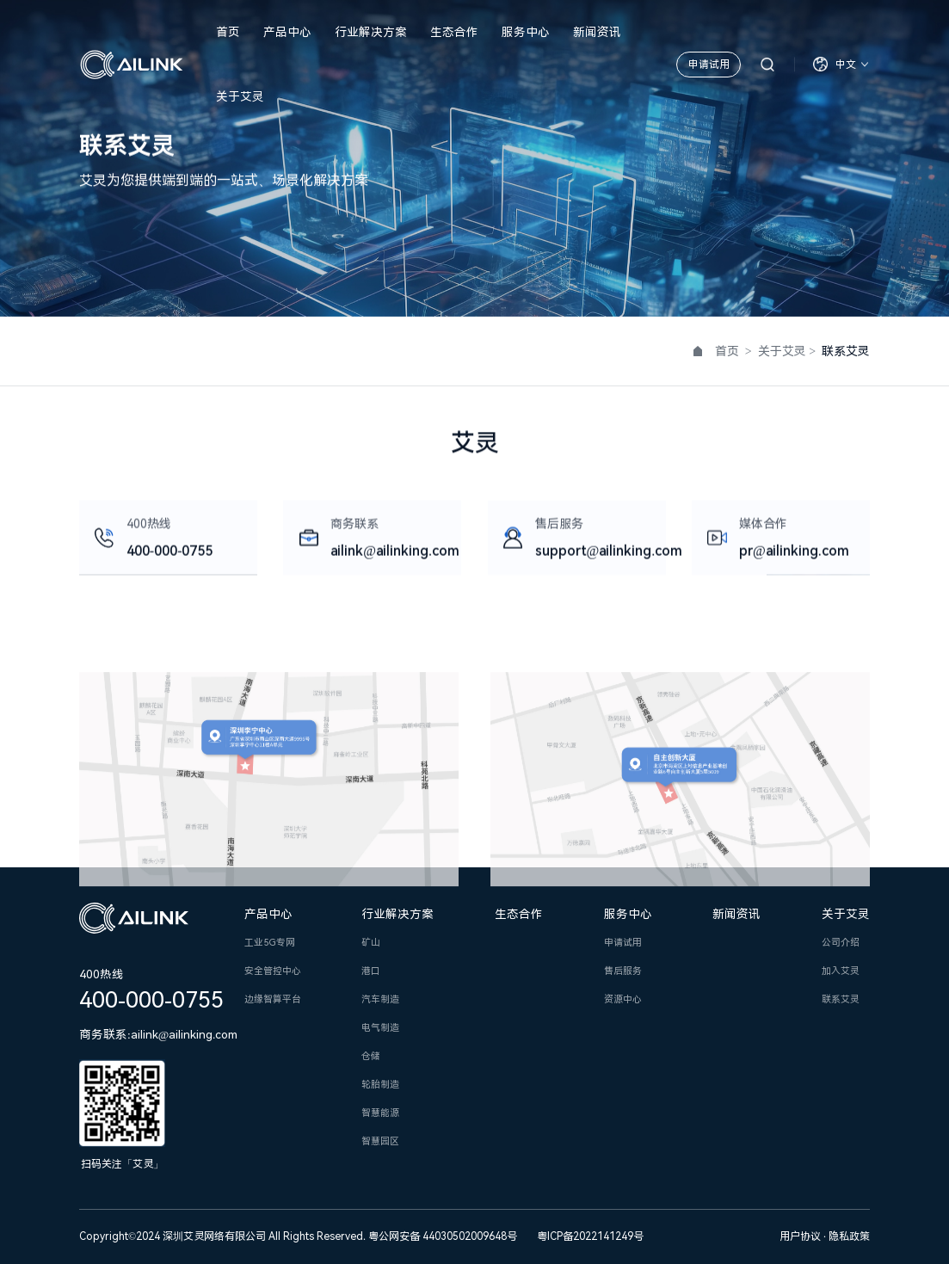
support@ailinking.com (609, 553)
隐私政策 (849, 1236)
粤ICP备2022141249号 (590, 1236)
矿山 (370, 942)
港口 (370, 971)
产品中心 (287, 32)
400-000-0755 (169, 553)
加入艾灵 (841, 971)
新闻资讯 (597, 32)
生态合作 (454, 32)
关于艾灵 (240, 96)
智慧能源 (380, 1113)
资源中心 (623, 999)
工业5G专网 (269, 942)
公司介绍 (841, 942)
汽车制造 (380, 999)
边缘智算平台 (272, 999)
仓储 (370, 1056)
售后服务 (623, 971)
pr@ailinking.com (794, 553)
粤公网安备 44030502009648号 (442, 1236)
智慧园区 (380, 1141)
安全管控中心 (272, 971)
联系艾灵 (841, 999)
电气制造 (380, 1027)
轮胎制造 (380, 1084)
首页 (228, 32)
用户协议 (801, 1236)
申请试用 (709, 65)
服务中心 (526, 32)
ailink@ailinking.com (394, 553)
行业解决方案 (371, 32)
